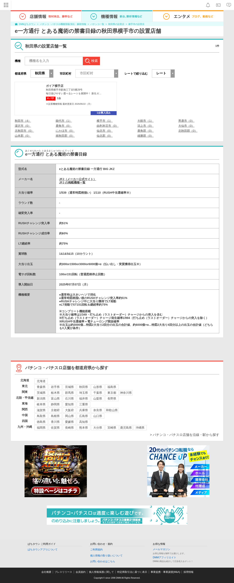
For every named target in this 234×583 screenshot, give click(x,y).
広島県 (83, 416)
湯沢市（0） (23, 125)
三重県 (83, 404)
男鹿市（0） (186, 120)
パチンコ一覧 (97, 24)
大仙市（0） (186, 125)
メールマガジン (161, 549)
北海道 (41, 381)
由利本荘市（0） (108, 125)
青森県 (41, 387)
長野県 (111, 398)
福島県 (111, 387)
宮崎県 (111, 427)
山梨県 (97, 398)
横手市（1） (105, 120)
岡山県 (69, 416)
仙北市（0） (105, 130)
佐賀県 (55, 427)
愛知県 (69, 404)
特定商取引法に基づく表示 (132, 572)
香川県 (55, 421)
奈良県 (97, 410)
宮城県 (69, 387)
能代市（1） (64, 120)
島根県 (55, 416)
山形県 (97, 387)
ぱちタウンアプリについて (43, 549)
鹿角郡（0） (145, 130)
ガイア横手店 (54, 85)
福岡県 (41, 427)
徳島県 (41, 421)
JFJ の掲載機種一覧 (72, 182)
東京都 (111, 392)
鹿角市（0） (64, 125)
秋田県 (83, 387)
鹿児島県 (126, 427)
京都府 (55, 410)
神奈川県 (126, 392)
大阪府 (69, 410)
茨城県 (41, 392)
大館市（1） (145, 120)
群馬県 (69, 392)
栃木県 (55, 392)
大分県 (97, 427)
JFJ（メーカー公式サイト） (77, 179)
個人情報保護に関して (101, 572)
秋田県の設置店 (116, 24)
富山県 (55, 398)
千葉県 (97, 392)
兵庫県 (83, 410)
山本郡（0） (23, 135)
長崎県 (69, 427)
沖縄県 (140, 427)
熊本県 (83, 427)
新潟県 (41, 398)
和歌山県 (112, 410)
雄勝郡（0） (145, 135)
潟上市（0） (145, 125)
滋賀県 (41, 410)
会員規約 (81, 572)
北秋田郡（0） (187, 130)
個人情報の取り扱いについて (106, 555)
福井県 (83, 398)
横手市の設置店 (136, 24)
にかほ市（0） (65, 130)
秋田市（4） (23, 120)
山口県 (97, 416)
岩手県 (55, 387)
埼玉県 (83, 392)
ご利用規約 (96, 549)
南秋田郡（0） (65, 135)
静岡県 (55, 404)
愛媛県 (69, 421)
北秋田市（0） (24, 130)
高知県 (83, 421)
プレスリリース (63, 572)
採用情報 (188, 572)
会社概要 (46, 572)
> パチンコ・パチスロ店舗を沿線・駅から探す (184, 435)
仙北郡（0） (105, 135)
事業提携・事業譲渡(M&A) (165, 572)
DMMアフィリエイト (164, 557)
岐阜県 (41, 404)
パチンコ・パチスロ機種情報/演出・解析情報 (63, 24)
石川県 (69, 398)
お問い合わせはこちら (102, 561)
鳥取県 (41, 416)
